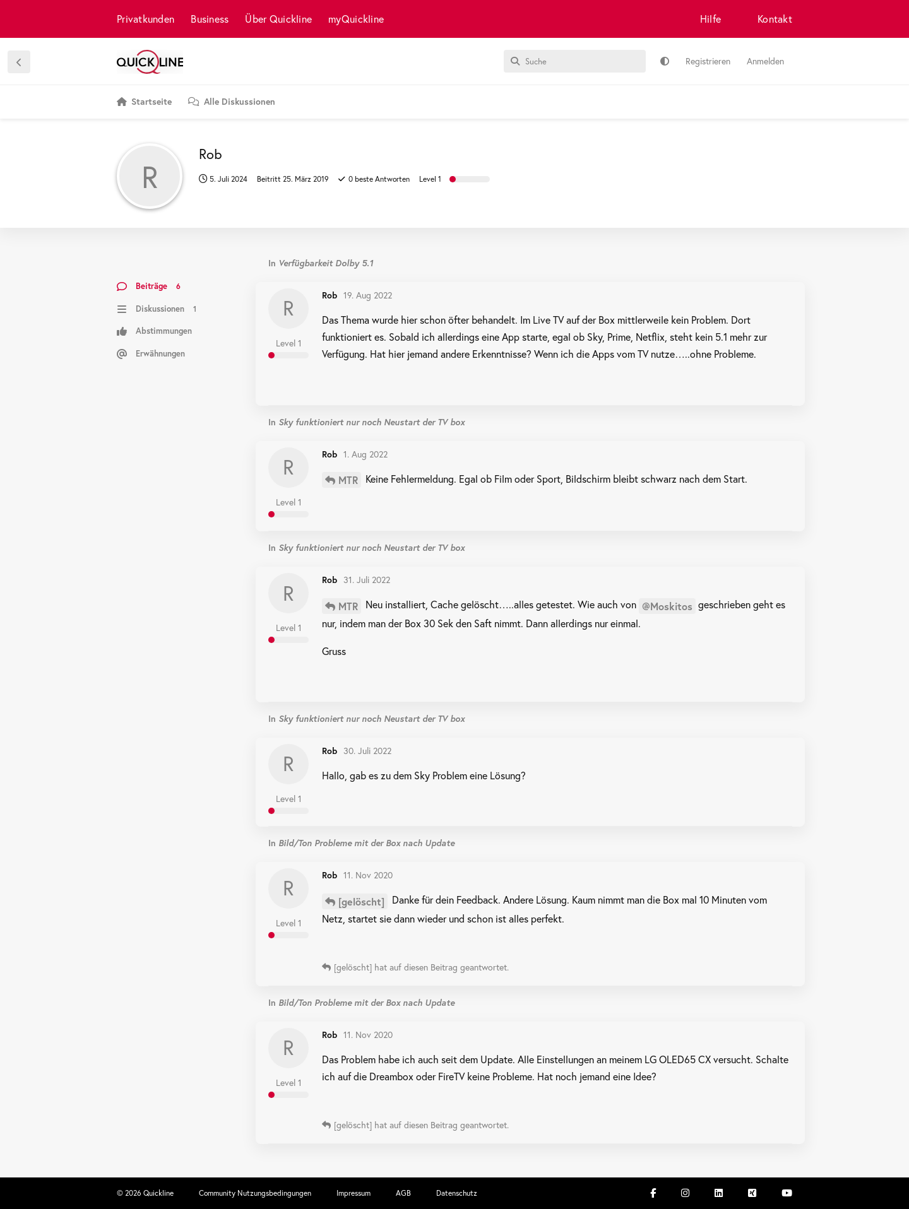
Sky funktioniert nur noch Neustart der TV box (371, 422)
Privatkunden (145, 18)
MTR (348, 480)
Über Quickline (278, 18)
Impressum (353, 1193)
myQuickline (356, 18)
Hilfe (710, 18)
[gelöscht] (361, 901)
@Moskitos (667, 606)
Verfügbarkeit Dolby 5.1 (325, 263)
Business (210, 18)
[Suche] (575, 61)
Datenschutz (456, 1193)
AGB (403, 1193)
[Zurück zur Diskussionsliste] (19, 61)
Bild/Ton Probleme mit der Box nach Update (366, 843)
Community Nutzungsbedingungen (255, 1193)
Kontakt (775, 18)
